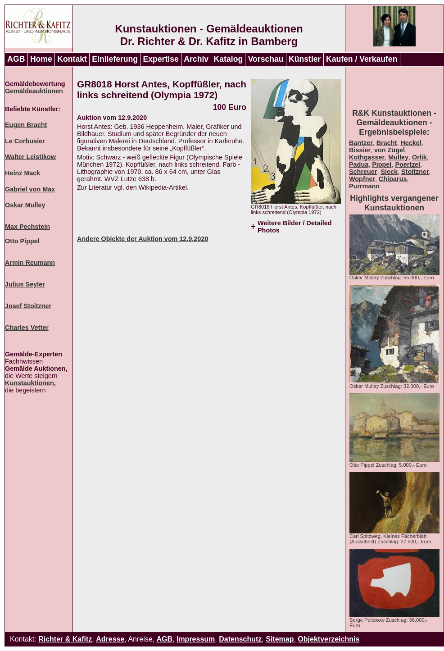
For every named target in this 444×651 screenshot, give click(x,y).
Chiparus (393, 178)
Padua (358, 164)
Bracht (386, 142)
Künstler (305, 59)
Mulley (398, 157)
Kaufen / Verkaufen (361, 59)
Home (41, 59)
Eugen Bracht (26, 124)
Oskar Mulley (25, 205)
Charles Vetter (27, 327)
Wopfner (362, 178)
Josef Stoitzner (28, 306)
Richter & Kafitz (65, 639)
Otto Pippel (22, 241)
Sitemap (280, 639)
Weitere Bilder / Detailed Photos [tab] (294, 226)
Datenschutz (240, 639)
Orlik (419, 157)
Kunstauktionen (29, 383)
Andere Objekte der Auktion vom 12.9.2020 (142, 238)
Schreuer (363, 171)
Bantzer (361, 142)
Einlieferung (115, 59)
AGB (16, 59)
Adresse (110, 639)
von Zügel (389, 150)
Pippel (381, 164)
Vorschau (266, 59)
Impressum (196, 639)
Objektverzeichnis (328, 639)
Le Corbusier (25, 141)
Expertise (161, 59)
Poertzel (407, 164)
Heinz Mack (22, 173)
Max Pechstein (27, 226)
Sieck (389, 171)
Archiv (196, 59)
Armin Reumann (30, 262)
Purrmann (364, 186)
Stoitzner (415, 171)
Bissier (360, 150)
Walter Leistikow (30, 156)
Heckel (410, 142)
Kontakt (72, 59)
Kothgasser (367, 157)
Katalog (228, 59)
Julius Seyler (25, 284)
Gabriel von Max (30, 189)
